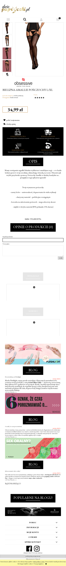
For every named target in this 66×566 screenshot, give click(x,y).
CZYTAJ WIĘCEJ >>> (11, 398)
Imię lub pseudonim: (8, 237)
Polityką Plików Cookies (39, 561)
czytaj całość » (57, 384)
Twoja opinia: (6, 244)
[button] (8, 19)
